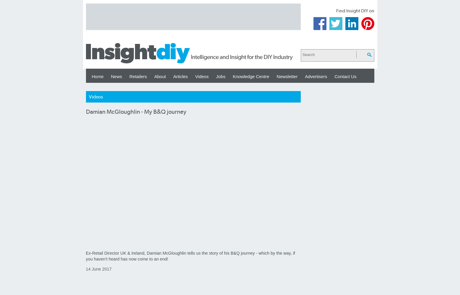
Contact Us (345, 76)
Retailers (138, 76)
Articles (180, 76)
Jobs (220, 76)
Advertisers (316, 76)
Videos (202, 76)
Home (98, 76)
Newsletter (287, 76)
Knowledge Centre (251, 76)
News (116, 76)
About (160, 76)
